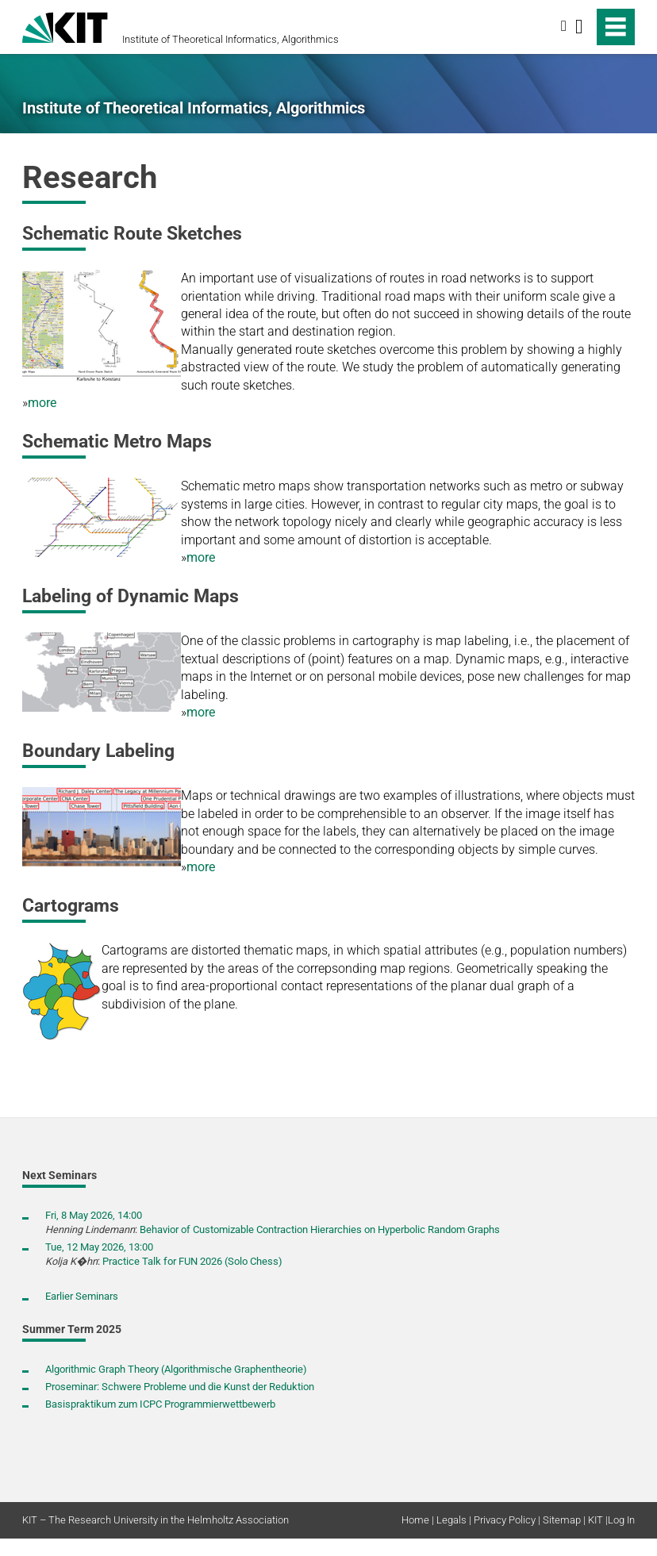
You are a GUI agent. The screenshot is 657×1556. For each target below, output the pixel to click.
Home (415, 1520)
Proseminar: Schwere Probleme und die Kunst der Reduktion (179, 1387)
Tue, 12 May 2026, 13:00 (99, 1247)
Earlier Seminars (81, 1296)
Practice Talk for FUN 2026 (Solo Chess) (192, 1261)
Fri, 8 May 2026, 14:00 (93, 1215)
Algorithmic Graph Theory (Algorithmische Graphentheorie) (176, 1369)
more (42, 402)
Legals (451, 1520)
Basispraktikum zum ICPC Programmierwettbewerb (160, 1404)
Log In (621, 1520)
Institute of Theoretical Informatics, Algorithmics (230, 39)
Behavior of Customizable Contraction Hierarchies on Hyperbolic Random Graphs (320, 1229)
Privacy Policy (505, 1520)
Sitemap (562, 1520)
